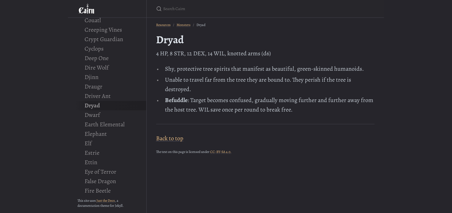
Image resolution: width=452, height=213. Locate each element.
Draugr (93, 87)
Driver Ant (98, 96)
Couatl (93, 20)
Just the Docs (105, 200)
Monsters (184, 24)
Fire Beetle (98, 191)
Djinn (92, 77)
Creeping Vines (103, 30)
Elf (88, 143)
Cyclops (94, 49)
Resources (163, 24)
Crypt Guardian (104, 39)
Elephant (96, 134)
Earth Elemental (105, 124)
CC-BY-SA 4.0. (220, 151)
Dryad (92, 105)
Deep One (97, 58)
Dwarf (92, 115)
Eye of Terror (100, 172)
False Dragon (100, 181)
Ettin (91, 162)
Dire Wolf (97, 68)
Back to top (169, 138)
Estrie (92, 153)
